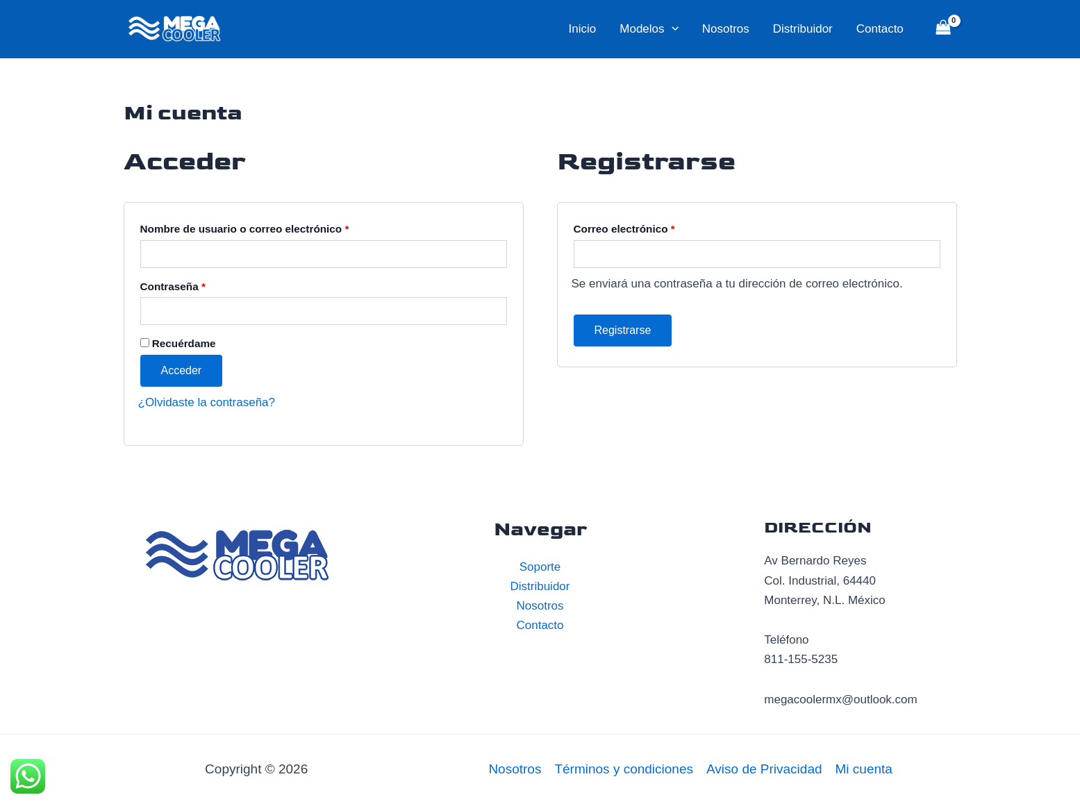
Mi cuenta (864, 769)
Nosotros (725, 28)
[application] (672, 29)
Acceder (181, 370)
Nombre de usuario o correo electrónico (244, 229)
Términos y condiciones (623, 769)
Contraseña (173, 286)
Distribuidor (803, 28)
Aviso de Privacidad (764, 769)
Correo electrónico (624, 229)
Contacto (880, 28)
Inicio (583, 28)
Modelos (649, 29)
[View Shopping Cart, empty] (943, 29)
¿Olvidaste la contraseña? (207, 402)
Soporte (540, 566)
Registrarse (623, 330)
